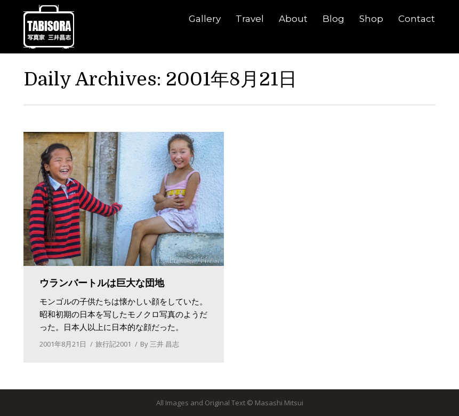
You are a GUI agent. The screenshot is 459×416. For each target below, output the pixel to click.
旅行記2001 (113, 344)
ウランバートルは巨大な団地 (101, 283)
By (159, 344)
